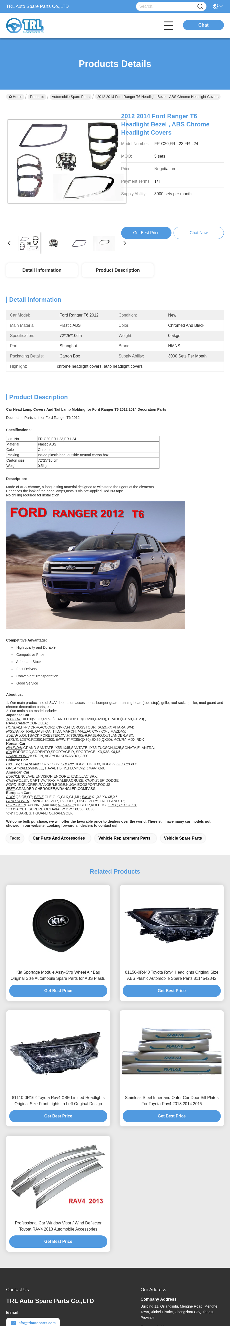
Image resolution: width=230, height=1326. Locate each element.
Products (37, 97)
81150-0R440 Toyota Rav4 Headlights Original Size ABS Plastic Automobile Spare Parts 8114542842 (171, 975)
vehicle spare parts (183, 838)
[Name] (200, 6)
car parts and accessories (59, 838)
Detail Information (41, 270)
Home (15, 97)
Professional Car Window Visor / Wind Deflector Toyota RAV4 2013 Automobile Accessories (58, 1226)
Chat (203, 25)
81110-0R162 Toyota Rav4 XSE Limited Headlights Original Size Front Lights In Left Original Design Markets (58, 1101)
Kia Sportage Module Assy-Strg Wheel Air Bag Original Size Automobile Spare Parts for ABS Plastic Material (58, 976)
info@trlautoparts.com (33, 1323)
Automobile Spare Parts (71, 97)
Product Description (118, 270)
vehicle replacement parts (124, 838)
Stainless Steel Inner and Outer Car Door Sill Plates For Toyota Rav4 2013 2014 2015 (171, 1100)
